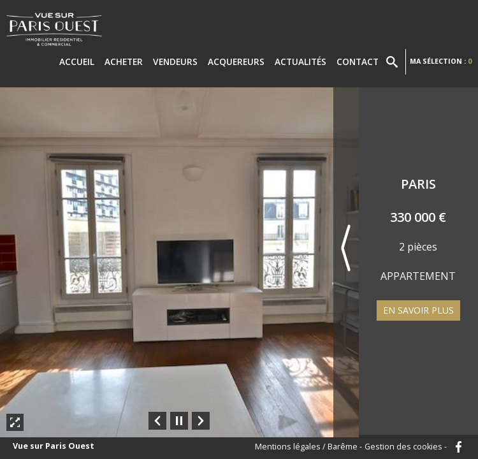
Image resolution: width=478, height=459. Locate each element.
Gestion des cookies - (406, 447)
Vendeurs (175, 61)
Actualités (300, 61)
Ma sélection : (441, 61)
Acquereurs (236, 61)
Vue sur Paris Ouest (53, 446)
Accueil (76, 61)
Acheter (124, 61)
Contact (358, 61)
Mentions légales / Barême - (308, 447)
